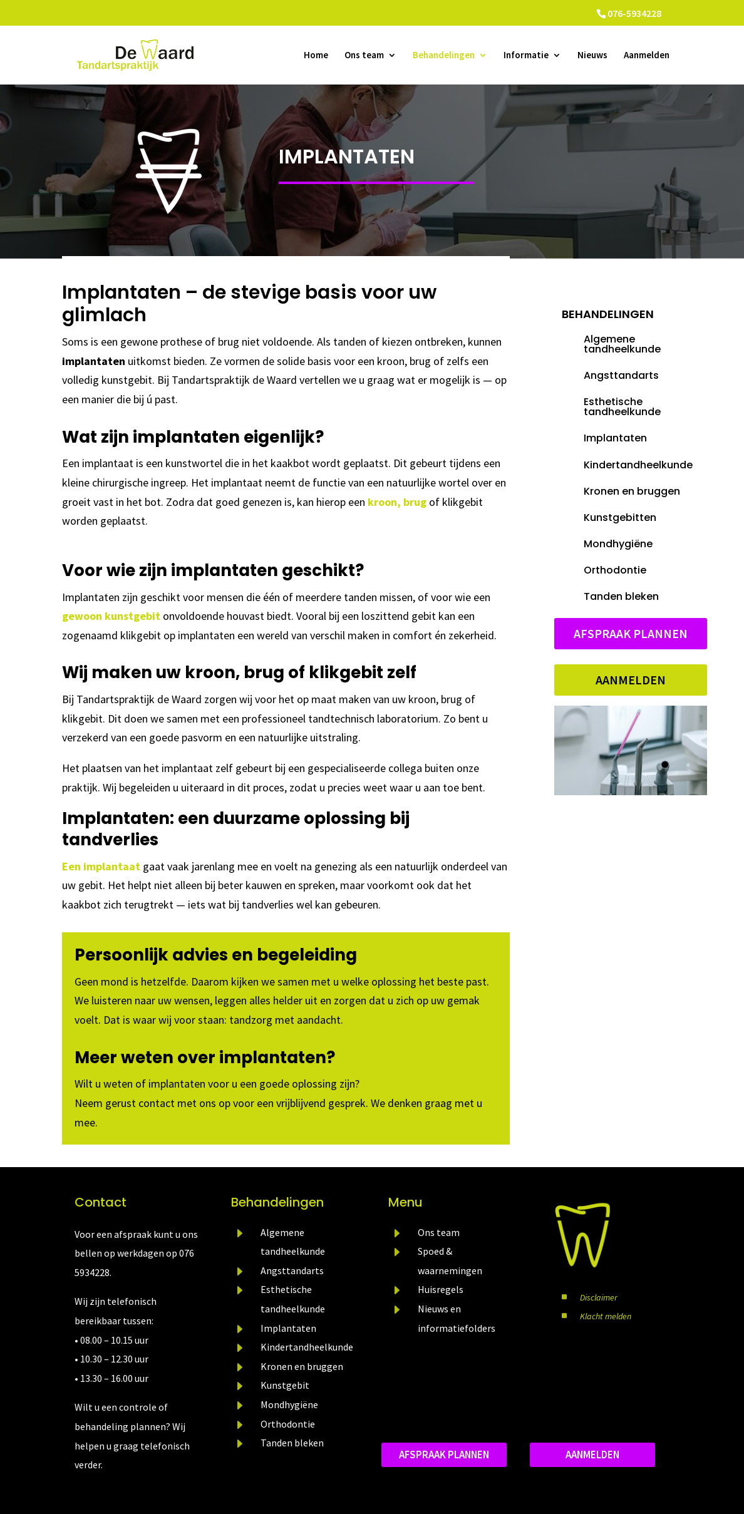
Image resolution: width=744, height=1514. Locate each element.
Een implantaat (101, 866)
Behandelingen (444, 56)
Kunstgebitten (620, 517)
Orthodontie (615, 570)
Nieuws (592, 56)
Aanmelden (646, 56)
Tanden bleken (621, 596)
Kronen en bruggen (632, 491)
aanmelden (592, 1454)
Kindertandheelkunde (638, 465)
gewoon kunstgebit (111, 616)
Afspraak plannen (631, 633)
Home (316, 56)
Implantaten (347, 156)
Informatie (526, 56)
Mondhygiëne (618, 544)
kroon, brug (397, 502)
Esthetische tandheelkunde (622, 406)
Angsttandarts (621, 375)
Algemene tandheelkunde (622, 344)
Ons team (364, 56)
